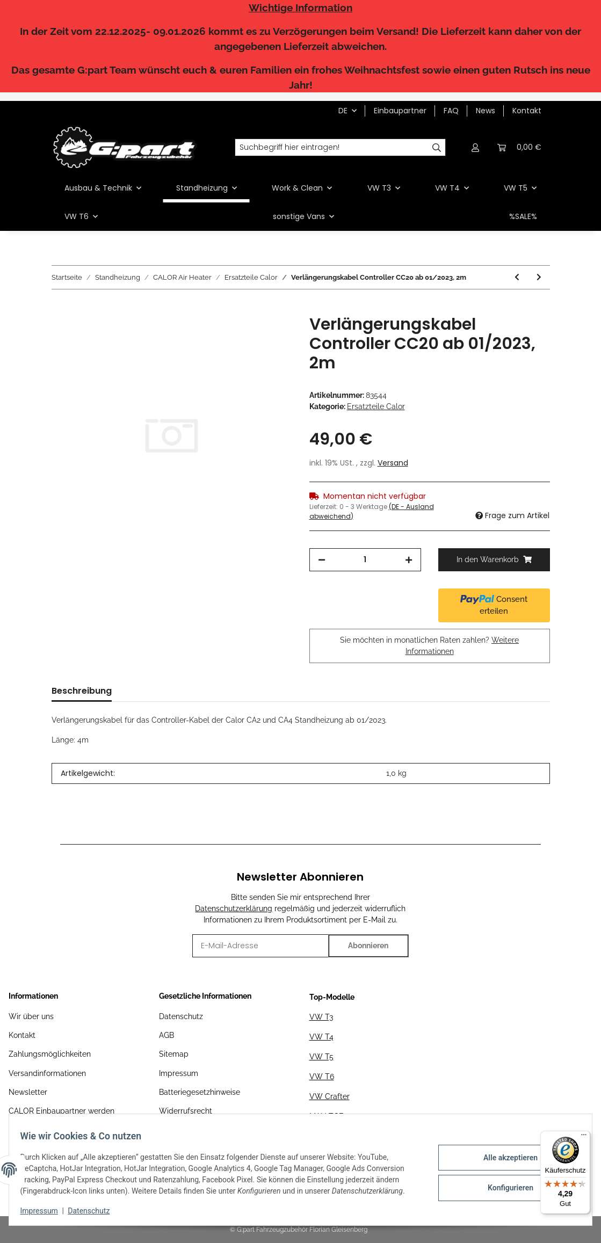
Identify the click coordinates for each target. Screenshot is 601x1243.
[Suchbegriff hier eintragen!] (331, 148)
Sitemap (174, 1054)
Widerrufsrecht (185, 1111)
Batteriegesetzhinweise (199, 1092)
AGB (166, 1035)
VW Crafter (329, 1096)
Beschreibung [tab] (82, 691)
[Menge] (365, 560)
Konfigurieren (504, 1186)
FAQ (451, 110)
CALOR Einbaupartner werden (61, 1111)
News (485, 110)
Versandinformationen (47, 1073)
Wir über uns (31, 1016)
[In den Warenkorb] (60, 309)
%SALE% (523, 216)
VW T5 (321, 1056)
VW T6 (321, 1076)
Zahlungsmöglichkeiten (50, 1054)
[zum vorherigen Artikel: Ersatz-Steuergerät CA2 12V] (517, 277)
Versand (393, 462)
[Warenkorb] (519, 147)
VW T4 (321, 1037)
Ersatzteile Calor (376, 406)
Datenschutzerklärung (233, 908)
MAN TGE (326, 1116)
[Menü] (583, 1137)
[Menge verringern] (322, 560)
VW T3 (321, 1017)
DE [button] (342, 110)
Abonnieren (368, 945)
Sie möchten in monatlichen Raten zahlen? (429, 646)
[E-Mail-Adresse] (260, 945)
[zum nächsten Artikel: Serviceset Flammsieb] (539, 277)
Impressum (178, 1073)
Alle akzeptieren (504, 1158)
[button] (476, 147)
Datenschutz (181, 1016)
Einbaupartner (400, 110)
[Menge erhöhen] (409, 560)
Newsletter (28, 1092)
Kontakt (526, 110)
